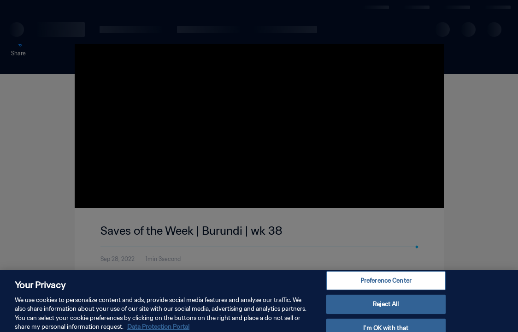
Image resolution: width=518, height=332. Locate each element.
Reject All (386, 308)
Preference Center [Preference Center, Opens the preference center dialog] (386, 285)
